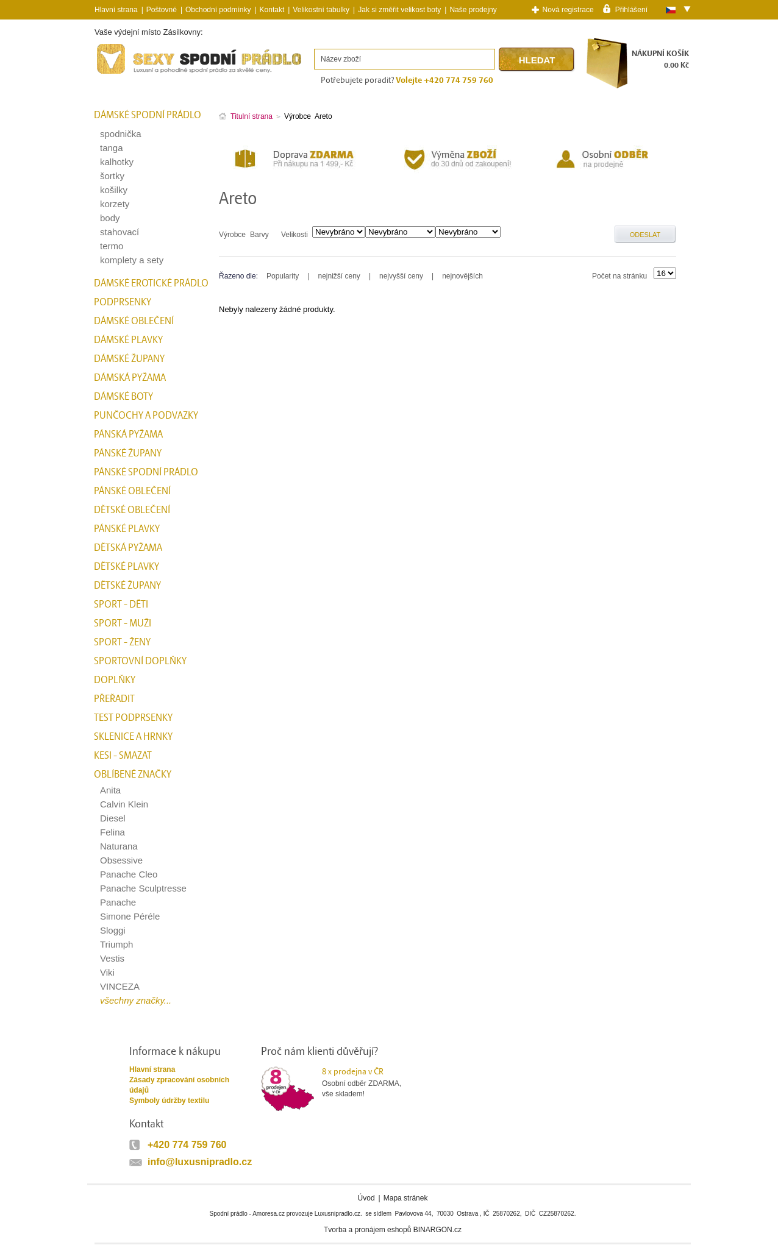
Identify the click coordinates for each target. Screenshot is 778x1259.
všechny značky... (135, 1000)
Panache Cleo (128, 874)
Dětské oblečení (132, 510)
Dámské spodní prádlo (147, 115)
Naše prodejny (472, 9)
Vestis (112, 958)
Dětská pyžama (128, 548)
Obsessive (121, 860)
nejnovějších (462, 276)
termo (111, 245)
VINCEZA (120, 986)
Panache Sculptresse (143, 888)
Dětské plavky (126, 567)
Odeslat (645, 234)
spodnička (120, 133)
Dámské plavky (128, 340)
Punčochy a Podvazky (146, 415)
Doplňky (114, 680)
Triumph (116, 944)
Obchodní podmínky (218, 9)
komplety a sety (131, 259)
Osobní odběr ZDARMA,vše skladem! (369, 1082)
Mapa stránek (406, 1198)
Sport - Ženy (122, 642)
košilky (113, 189)
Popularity (282, 276)
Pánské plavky (127, 529)
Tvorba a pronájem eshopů (367, 1229)
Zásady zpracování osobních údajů (179, 1085)
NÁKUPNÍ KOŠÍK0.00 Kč (660, 59)
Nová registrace (568, 9)
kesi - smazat (123, 756)
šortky (112, 175)
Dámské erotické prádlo (151, 283)
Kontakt (272, 9)
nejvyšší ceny (401, 276)
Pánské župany (128, 453)
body (110, 217)
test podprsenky (133, 718)
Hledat (537, 60)
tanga (111, 147)
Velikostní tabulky (321, 9)
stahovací (119, 231)
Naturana (119, 846)
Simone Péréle (130, 916)
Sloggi (113, 930)
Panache (118, 902)
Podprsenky (122, 302)
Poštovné (161, 9)
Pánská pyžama (128, 434)
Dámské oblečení (134, 321)
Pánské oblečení (132, 491)
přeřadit (114, 699)
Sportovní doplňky (140, 661)
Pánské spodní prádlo (146, 472)
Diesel (113, 818)
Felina (112, 832)
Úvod (366, 1198)
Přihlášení (631, 9)
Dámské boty (123, 397)
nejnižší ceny (339, 276)
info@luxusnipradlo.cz (200, 1162)
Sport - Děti (121, 604)
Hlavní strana (152, 1069)
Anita (110, 790)
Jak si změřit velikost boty (399, 9)
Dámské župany (129, 359)
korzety (114, 203)
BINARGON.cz (437, 1229)
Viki (107, 972)
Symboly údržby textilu (169, 1100)
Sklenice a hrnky (133, 737)
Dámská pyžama (130, 378)
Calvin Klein (124, 804)
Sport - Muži (122, 623)
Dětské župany (127, 585)
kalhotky (117, 161)
